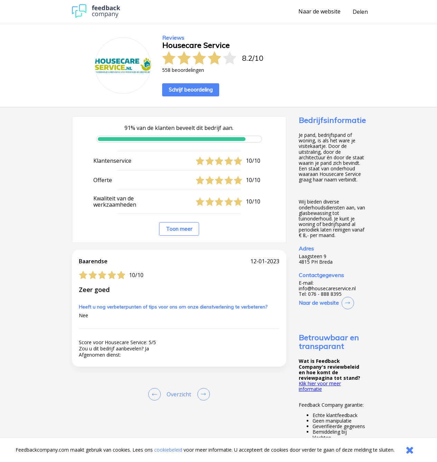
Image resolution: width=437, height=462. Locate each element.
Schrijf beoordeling (191, 89)
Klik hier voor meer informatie (320, 386)
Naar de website (319, 11)
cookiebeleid (168, 449)
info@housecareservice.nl (327, 288)
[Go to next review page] (202, 394)
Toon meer (179, 229)
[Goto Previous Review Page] (156, 394)
